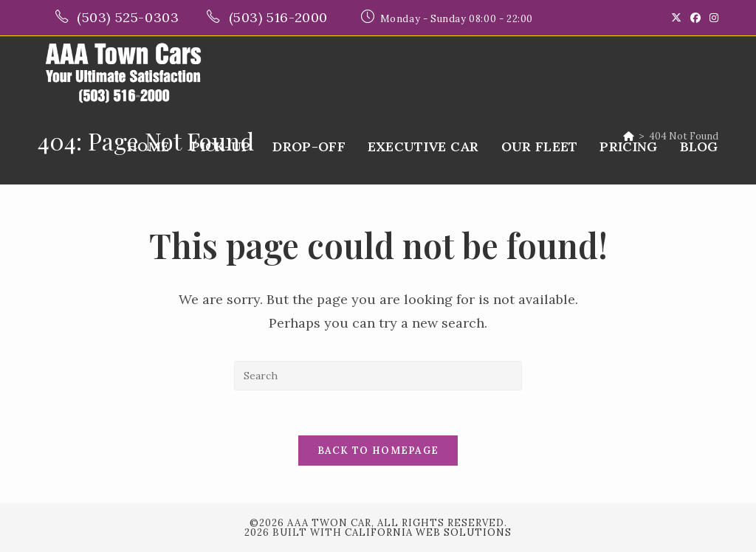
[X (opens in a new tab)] (676, 17)
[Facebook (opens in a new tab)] (695, 17)
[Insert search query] (378, 375)
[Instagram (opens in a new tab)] (711, 17)
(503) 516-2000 (280, 17)
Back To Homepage (378, 450)
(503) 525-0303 (130, 17)
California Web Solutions (428, 532)
